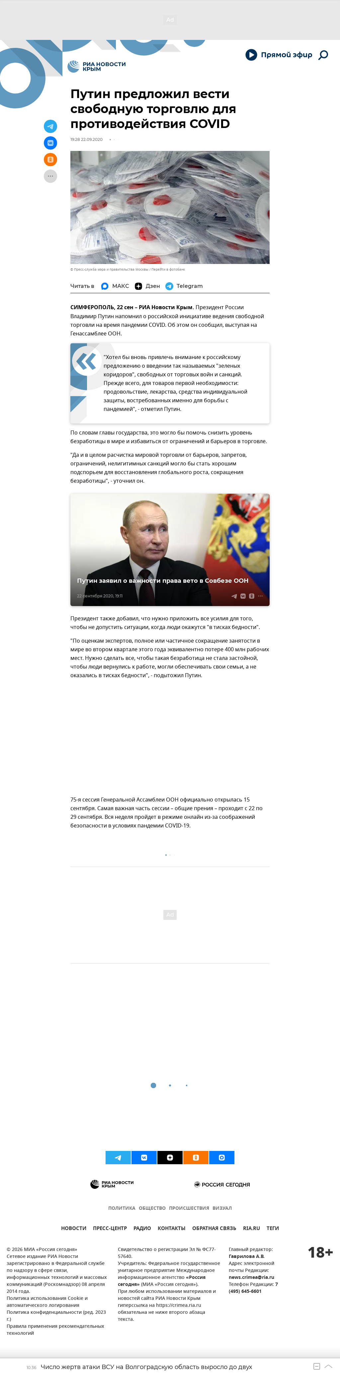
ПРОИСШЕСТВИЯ (189, 1208)
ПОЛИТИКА (121, 1208)
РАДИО (142, 1229)
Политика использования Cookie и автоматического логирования (47, 1302)
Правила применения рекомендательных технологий (55, 1330)
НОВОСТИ (73, 1229)
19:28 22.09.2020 (86, 139)
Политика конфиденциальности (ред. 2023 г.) (56, 1316)
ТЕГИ (273, 1229)
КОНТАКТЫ (172, 1229)
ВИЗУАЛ (222, 1208)
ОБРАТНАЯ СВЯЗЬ (214, 1229)
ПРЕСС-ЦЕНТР (110, 1229)
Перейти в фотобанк (168, 269)
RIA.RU (251, 1229)
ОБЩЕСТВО (152, 1208)
